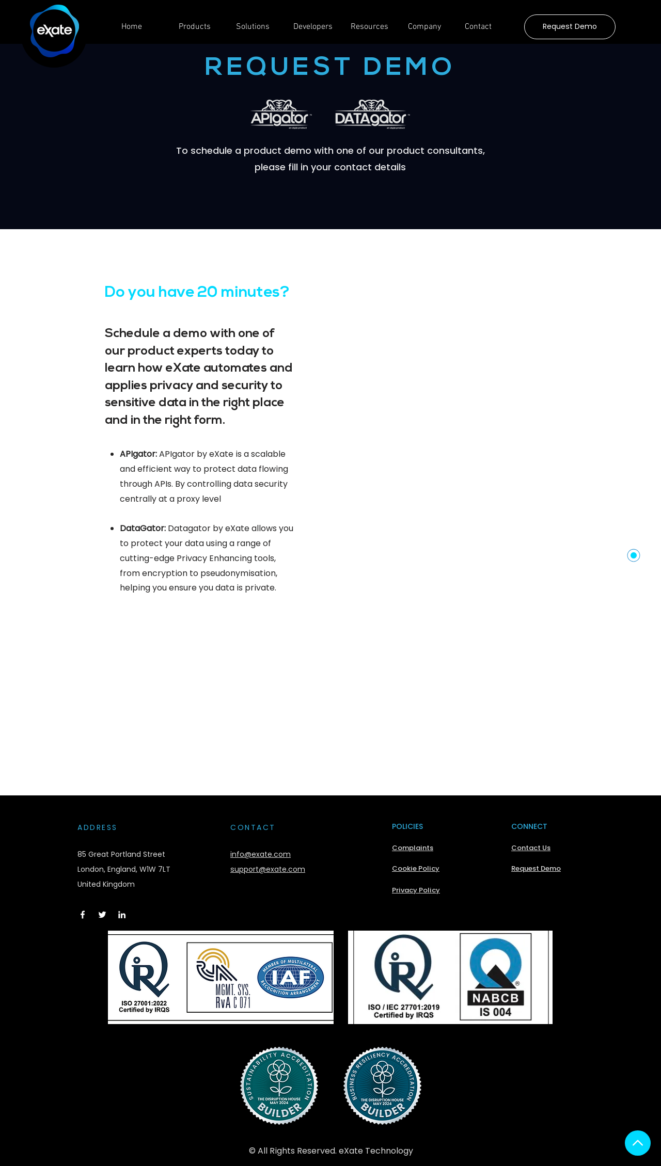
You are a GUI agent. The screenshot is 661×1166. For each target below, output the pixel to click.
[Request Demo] (570, 26)
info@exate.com (260, 854)
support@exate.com (267, 869)
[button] (199, 30)
